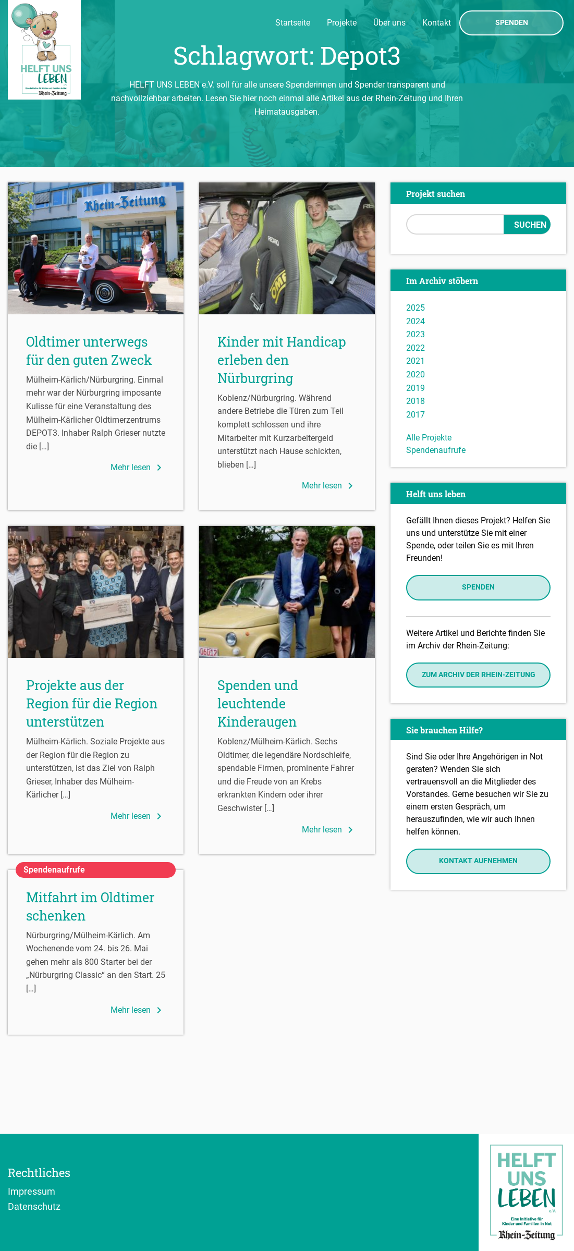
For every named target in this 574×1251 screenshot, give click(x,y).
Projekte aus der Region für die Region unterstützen (91, 703)
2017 (415, 415)
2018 (415, 401)
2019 (415, 388)
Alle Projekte (428, 438)
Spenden (511, 23)
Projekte (342, 23)
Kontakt (436, 23)
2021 (415, 361)
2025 (415, 308)
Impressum (31, 1191)
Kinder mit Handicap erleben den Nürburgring (281, 360)
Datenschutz (34, 1206)
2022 (415, 348)
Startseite (292, 23)
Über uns (389, 23)
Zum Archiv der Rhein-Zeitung (478, 674)
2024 (415, 321)
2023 (415, 334)
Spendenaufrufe (436, 450)
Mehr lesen (138, 467)
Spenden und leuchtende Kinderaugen (257, 703)
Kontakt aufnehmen (478, 860)
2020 (415, 374)
